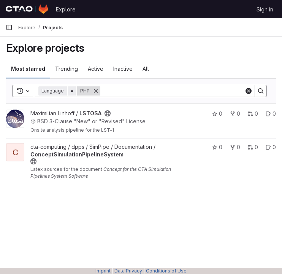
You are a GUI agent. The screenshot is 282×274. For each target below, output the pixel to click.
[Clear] (248, 91)
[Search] (172, 91)
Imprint (103, 271)
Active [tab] (95, 68)
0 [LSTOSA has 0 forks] (235, 113)
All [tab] (146, 68)
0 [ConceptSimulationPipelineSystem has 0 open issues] (271, 147)
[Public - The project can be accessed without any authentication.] (108, 113)
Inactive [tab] (123, 68)
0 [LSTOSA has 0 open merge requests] (253, 113)
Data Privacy (128, 271)
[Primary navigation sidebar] (9, 27)
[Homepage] (27, 9)
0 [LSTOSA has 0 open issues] (271, 113)
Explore (66, 9)
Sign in (265, 9)
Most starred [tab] (28, 68)
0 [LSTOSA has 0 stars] (217, 113)
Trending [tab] (66, 68)
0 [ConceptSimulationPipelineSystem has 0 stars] (217, 147)
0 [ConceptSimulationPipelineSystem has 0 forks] (235, 147)
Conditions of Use (166, 271)
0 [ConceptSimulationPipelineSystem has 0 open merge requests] (253, 147)
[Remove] (95, 91)
